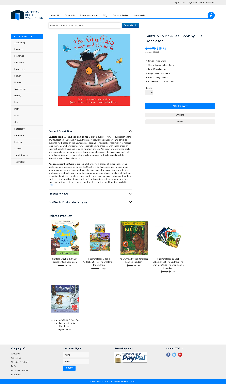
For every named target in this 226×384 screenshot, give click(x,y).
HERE (51, 185)
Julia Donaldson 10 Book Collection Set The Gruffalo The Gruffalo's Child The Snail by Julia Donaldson (168, 263)
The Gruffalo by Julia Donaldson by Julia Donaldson (133, 260)
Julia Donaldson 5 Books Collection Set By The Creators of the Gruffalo (98, 261)
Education (19, 62)
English (17, 75)
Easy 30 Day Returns (157, 69)
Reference (19, 135)
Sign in (192, 2)
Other (17, 122)
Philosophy (19, 128)
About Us (55, 15)
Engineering (19, 69)
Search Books (130, 25)
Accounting (19, 42)
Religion (18, 142)
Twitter (174, 354)
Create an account (206, 2)
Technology (19, 162)
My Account (180, 2)
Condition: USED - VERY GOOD (161, 81)
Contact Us (70, 15)
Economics (19, 55)
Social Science (21, 155)
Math (16, 108)
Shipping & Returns (89, 15)
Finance (17, 82)
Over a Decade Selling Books (161, 65)
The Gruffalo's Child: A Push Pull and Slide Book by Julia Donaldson (64, 323)
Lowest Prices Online (157, 61)
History (17, 95)
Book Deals (139, 15)
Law (16, 102)
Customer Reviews (121, 15)
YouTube (180, 354)
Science (17, 148)
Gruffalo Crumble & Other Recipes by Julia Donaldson (64, 260)
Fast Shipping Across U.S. (159, 77)
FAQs (105, 15)
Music (17, 115)
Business (18, 49)
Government (20, 89)
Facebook (168, 354)
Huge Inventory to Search (159, 73)
